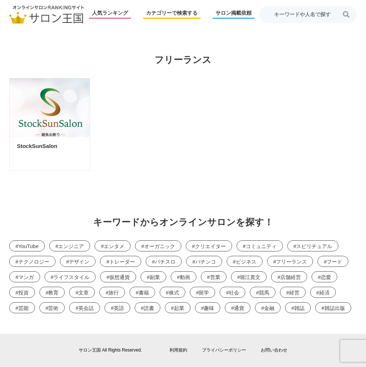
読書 (149, 308)
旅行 (114, 293)
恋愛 (326, 277)
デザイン (79, 262)
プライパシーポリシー (224, 350)
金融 (269, 308)
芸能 (23, 308)
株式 (174, 293)
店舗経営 (290, 277)
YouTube (28, 246)
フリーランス (291, 262)
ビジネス (246, 262)
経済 (324, 293)
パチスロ (165, 262)
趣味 (209, 308)
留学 (204, 293)
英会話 (86, 308)
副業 (155, 277)
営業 (215, 277)
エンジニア (71, 246)
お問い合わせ (274, 350)
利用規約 (178, 350)
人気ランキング (110, 13)
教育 (53, 293)
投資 (23, 293)
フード (334, 262)
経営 (294, 293)
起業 (179, 308)
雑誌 (299, 308)
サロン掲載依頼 (234, 13)
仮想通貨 (119, 277)
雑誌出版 (334, 308)
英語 (119, 308)
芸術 (53, 308)
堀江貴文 (250, 277)
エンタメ (114, 246)
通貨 (239, 308)
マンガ (26, 277)
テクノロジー (33, 262)
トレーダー (122, 262)
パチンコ (205, 262)
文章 (83, 293)
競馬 (264, 293)
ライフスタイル (71, 277)
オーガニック (159, 246)
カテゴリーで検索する (172, 13)
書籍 (144, 293)
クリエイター (210, 246)
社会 (234, 293)
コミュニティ (261, 246)
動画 (185, 277)
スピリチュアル (314, 246)
